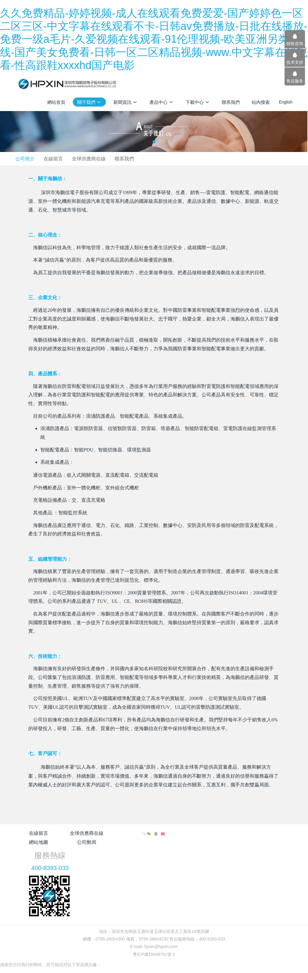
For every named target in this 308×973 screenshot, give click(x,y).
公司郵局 (177, 833)
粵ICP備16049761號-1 (154, 936)
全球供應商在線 (166, 158)
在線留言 (130, 158)
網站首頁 (56, 102)
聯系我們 (203, 158)
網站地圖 (130, 833)
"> (277, 834)
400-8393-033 (235, 850)
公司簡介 (100, 158)
